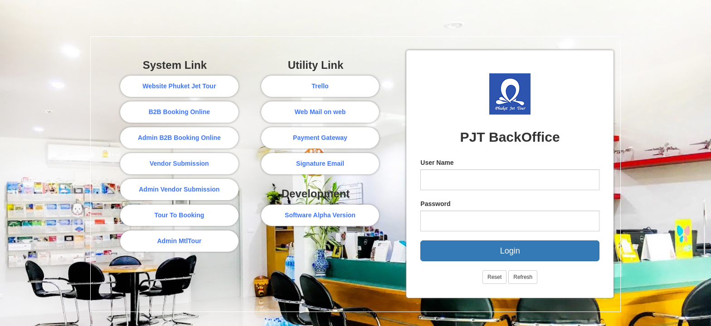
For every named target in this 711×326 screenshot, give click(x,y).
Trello (320, 86)
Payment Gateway (320, 137)
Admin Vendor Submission (179, 189)
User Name (436, 162)
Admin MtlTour (179, 240)
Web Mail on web (320, 111)
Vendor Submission (179, 163)
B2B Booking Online (179, 111)
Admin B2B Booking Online (179, 137)
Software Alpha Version (320, 215)
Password (435, 203)
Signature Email (320, 163)
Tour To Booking (179, 215)
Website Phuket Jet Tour (179, 86)
